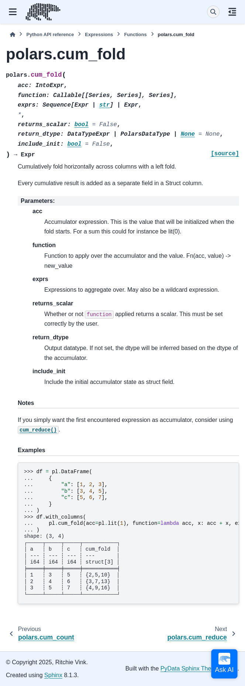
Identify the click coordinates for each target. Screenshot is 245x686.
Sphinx (53, 675)
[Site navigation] (13, 12)
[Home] (12, 34)
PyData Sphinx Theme (190, 668)
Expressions (99, 34)
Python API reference (50, 34)
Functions (135, 34)
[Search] (213, 12)
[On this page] (232, 12)
